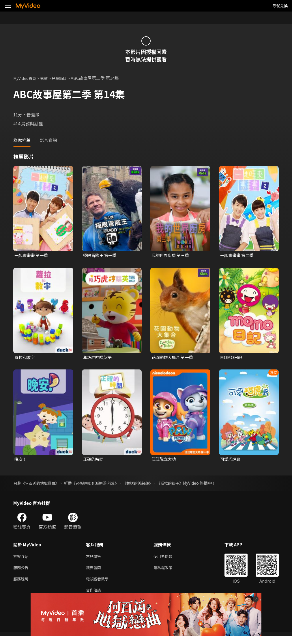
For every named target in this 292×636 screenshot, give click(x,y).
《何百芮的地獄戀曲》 (41, 484)
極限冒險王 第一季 (101, 255)
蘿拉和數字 (25, 358)
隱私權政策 (168, 570)
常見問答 (94, 557)
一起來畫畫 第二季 (238, 255)
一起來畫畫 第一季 (32, 255)
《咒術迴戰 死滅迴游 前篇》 (100, 484)
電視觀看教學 (99, 582)
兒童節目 (65, 78)
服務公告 (22, 570)
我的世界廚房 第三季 (171, 255)
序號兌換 (280, 5)
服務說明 (22, 582)
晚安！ (20, 460)
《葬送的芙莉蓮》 (145, 484)
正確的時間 (94, 460)
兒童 (48, 78)
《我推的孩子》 (179, 484)
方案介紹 (22, 557)
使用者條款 (168, 557)
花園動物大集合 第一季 (173, 358)
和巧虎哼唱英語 (98, 358)
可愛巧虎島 (231, 460)
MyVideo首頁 (26, 78)
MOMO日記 (231, 358)
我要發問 (94, 570)
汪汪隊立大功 (164, 460)
